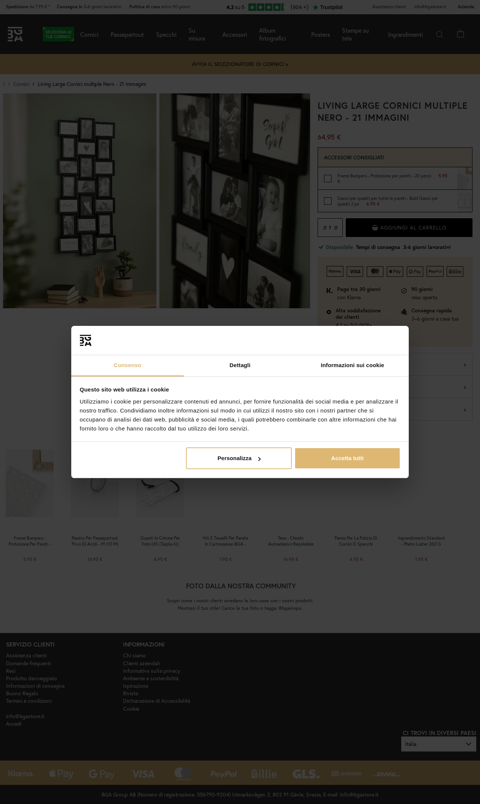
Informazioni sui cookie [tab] (352, 365)
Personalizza (239, 458)
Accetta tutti (347, 458)
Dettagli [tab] (240, 365)
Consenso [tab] (127, 365)
